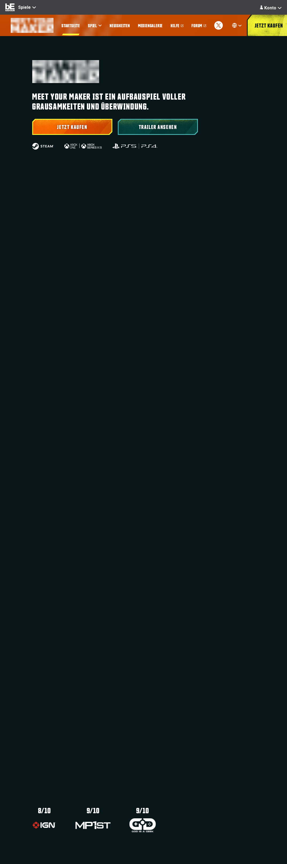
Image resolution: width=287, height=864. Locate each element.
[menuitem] (71, 25)
